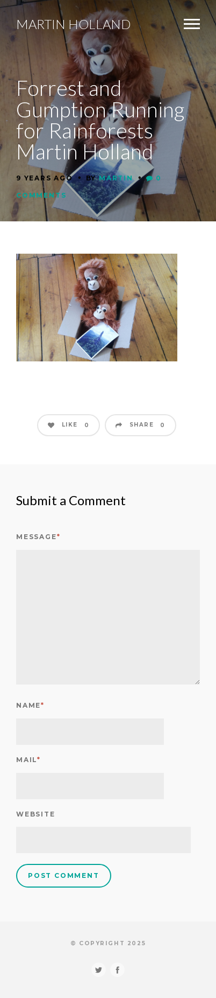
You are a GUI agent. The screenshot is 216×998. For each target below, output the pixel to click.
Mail (28, 760)
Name (30, 705)
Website (35, 814)
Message (38, 537)
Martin (116, 178)
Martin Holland (73, 24)
